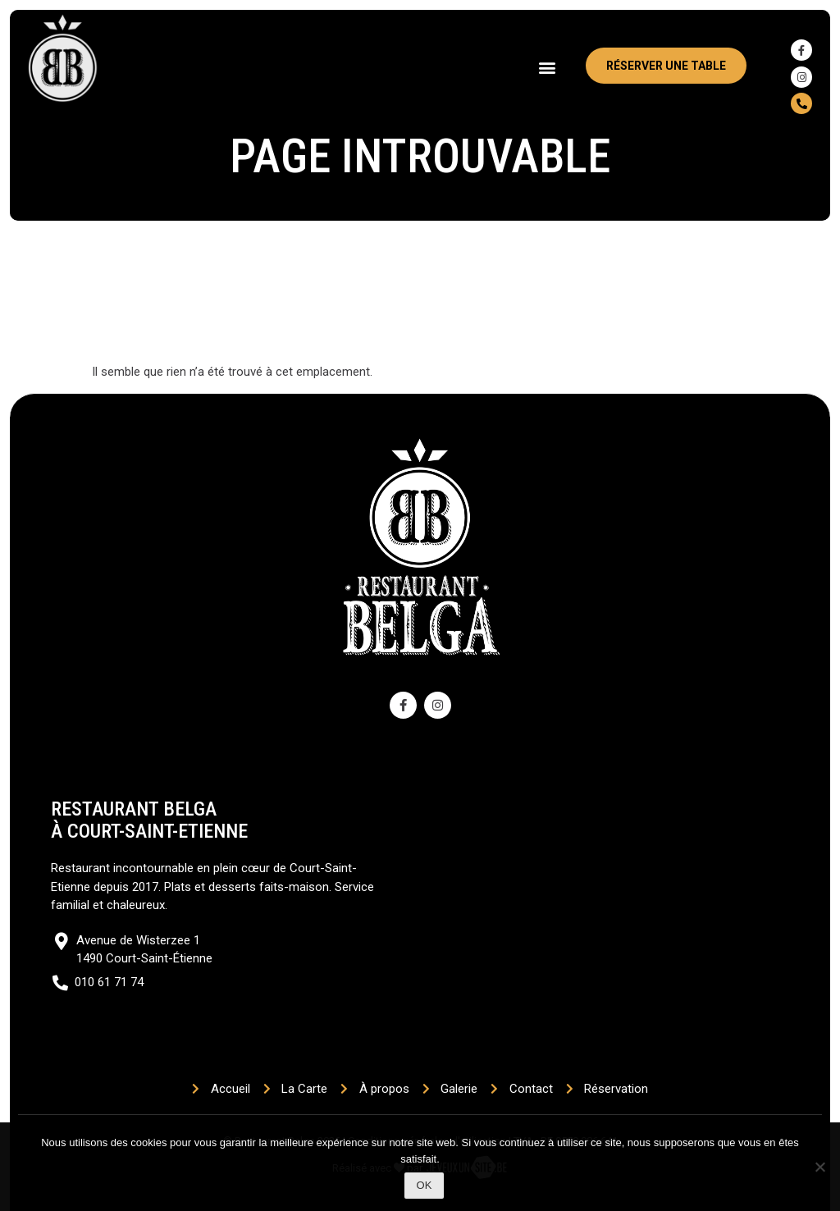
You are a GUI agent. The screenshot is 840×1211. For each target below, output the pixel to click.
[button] (547, 66)
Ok (424, 1185)
